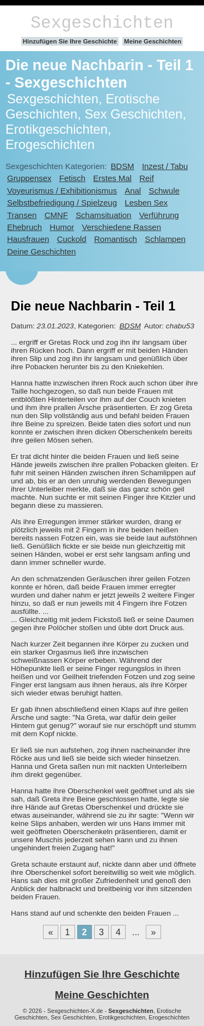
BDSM (122, 166)
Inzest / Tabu (165, 166)
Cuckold (71, 239)
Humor (62, 227)
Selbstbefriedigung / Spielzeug (62, 202)
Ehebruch (24, 227)
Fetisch (72, 178)
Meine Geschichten (152, 41)
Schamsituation (103, 215)
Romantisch (115, 239)
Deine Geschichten (41, 251)
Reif (146, 178)
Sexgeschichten (102, 23)
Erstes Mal (112, 178)
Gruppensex (29, 178)
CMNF (56, 215)
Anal (133, 190)
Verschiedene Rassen (121, 227)
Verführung (159, 215)
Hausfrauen (28, 239)
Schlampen (165, 239)
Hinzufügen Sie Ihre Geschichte (70, 41)
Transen (21, 215)
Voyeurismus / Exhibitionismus (62, 190)
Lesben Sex (146, 202)
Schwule (164, 190)
